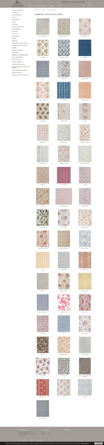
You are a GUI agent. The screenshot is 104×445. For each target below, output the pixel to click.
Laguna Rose (42, 375)
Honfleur (43, 333)
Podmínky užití (40, 440)
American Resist (63, 36)
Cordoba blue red (64, 206)
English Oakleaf (63, 248)
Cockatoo (43, 206)
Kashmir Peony (64, 354)
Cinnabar (42, 184)
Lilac (63, 397)
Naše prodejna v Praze (45, 433)
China (85, 121)
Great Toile (63, 312)
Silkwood (26, 440)
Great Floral (85, 290)
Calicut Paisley (85, 99)
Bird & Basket (43, 99)
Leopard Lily (42, 397)
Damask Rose (84, 227)
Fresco (43, 290)
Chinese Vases (64, 163)
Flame (42, 269)
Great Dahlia (64, 290)
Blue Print (64, 99)
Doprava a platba (22, 435)
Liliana (85, 397)
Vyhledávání (83, 5)
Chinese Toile (43, 163)
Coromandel (85, 206)
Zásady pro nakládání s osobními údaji (26, 433)
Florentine (64, 269)
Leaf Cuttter (64, 375)
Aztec (42, 78)
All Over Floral (42, 36)
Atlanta (42, 57)
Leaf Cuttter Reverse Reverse (85, 376)
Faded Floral (85, 248)
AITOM (82, 440)
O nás (29, 5)
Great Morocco (42, 312)
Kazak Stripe (84, 354)
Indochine (85, 333)
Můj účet (60, 5)
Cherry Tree (63, 121)
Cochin (85, 184)
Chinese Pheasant (85, 142)
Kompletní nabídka (40, 5)
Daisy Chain (64, 227)
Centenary (43, 121)
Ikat (64, 333)
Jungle (43, 354)
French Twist (85, 269)
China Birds (43, 142)
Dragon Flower (42, 248)
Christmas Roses (85, 163)
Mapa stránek (32, 440)
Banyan (64, 78)
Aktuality (51, 5)
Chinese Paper (64, 142)
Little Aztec (42, 418)
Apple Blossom (85, 36)
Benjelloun (85, 78)
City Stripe (64, 184)
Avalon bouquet (64, 57)
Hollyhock (85, 312)
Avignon (85, 57)
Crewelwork (42, 227)
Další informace (85, 443)
